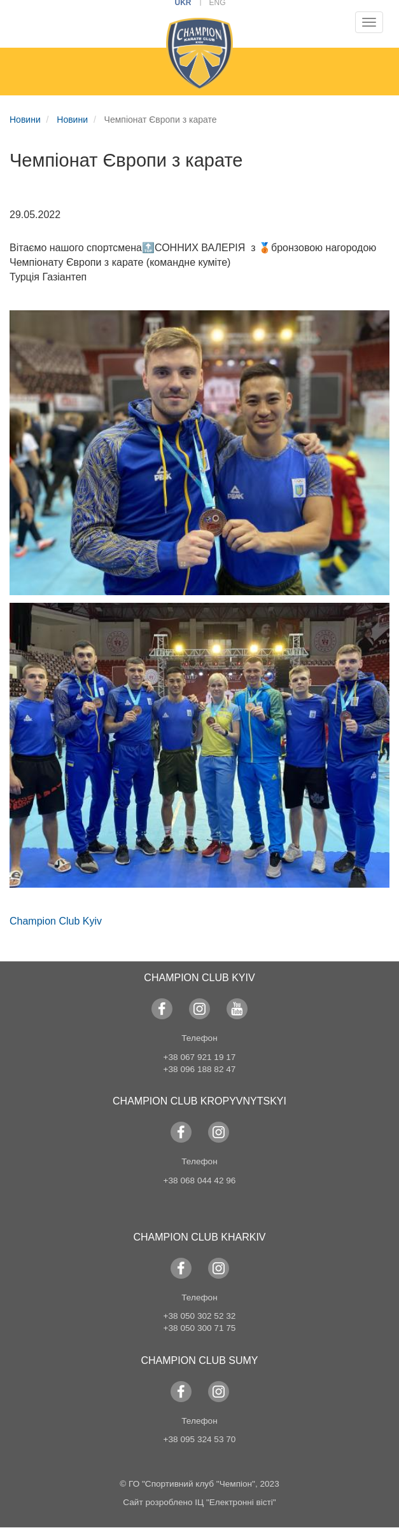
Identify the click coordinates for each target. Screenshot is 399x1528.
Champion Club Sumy (199, 1360)
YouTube (237, 1008)
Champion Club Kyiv (56, 921)
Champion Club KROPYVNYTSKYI (199, 1101)
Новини (25, 119)
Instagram (199, 1008)
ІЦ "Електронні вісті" (235, 1502)
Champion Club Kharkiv (199, 1237)
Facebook (161, 1008)
